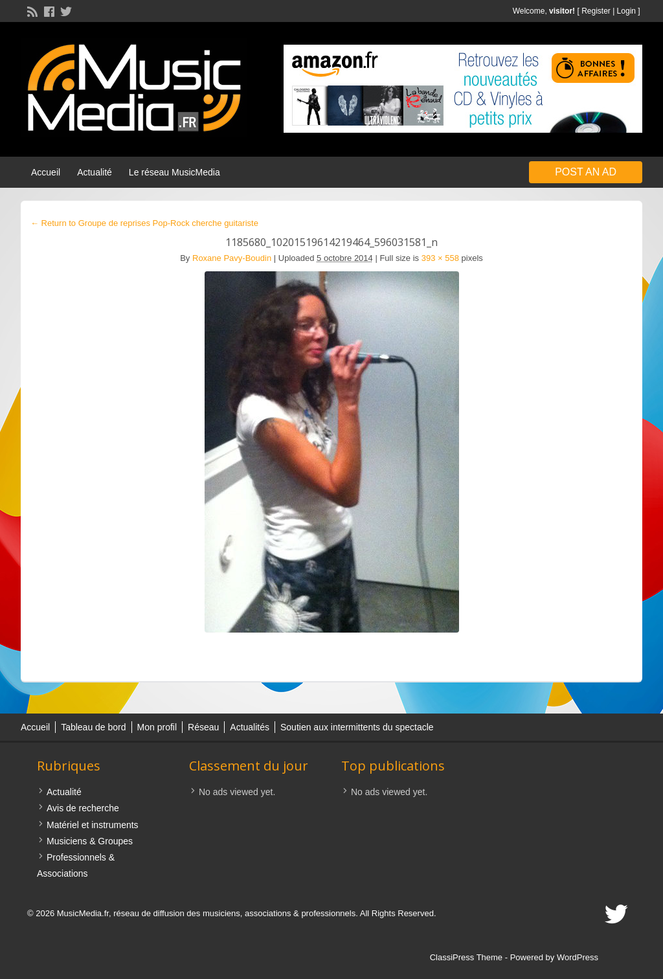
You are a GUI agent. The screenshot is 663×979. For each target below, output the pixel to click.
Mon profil (157, 727)
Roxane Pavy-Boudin (231, 258)
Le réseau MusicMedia (174, 172)
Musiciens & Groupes (90, 841)
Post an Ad (585, 171)
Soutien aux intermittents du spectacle (357, 727)
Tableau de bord (93, 727)
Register (596, 11)
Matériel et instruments (93, 825)
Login (626, 11)
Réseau (203, 727)
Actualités (249, 727)
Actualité (94, 172)
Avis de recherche (83, 808)
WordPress (577, 957)
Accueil (45, 172)
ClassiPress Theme (466, 957)
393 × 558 (440, 258)
